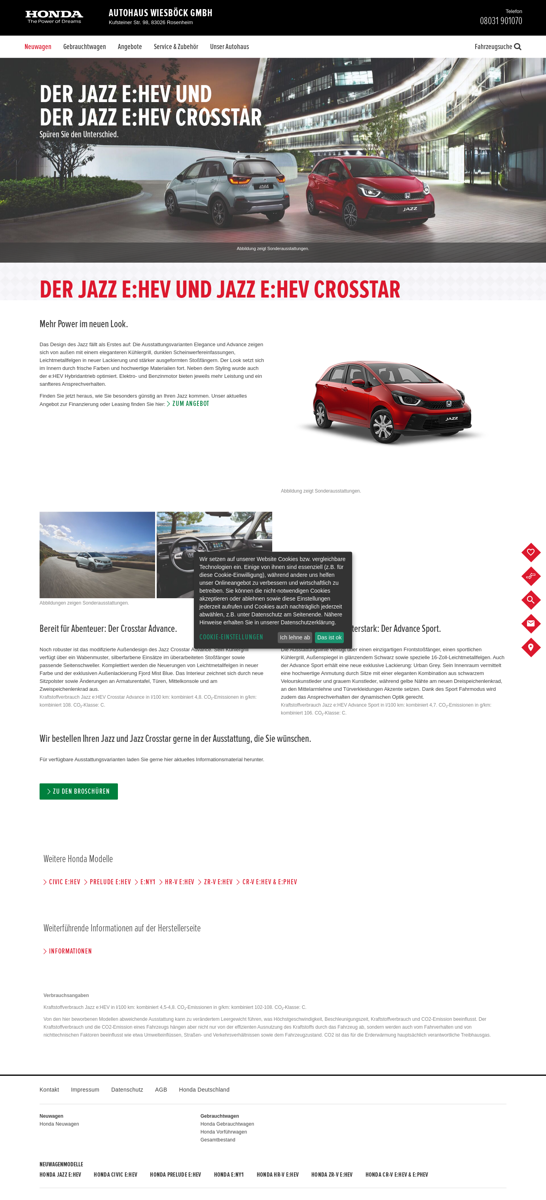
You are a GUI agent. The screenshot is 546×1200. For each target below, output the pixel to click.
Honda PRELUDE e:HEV (175, 1175)
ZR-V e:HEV (218, 882)
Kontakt (49, 1089)
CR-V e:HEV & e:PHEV (270, 882)
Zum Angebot (191, 404)
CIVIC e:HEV (64, 882)
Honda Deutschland (204, 1089)
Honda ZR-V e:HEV (332, 1175)
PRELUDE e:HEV (110, 882)
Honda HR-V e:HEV (278, 1175)
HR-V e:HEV (180, 882)
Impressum (85, 1089)
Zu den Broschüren (81, 791)
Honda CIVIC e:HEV (115, 1175)
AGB (161, 1089)
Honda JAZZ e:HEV (60, 1175)
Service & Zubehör (176, 47)
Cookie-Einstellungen (231, 637)
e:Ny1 (147, 882)
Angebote (130, 47)
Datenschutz (127, 1089)
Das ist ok (329, 637)
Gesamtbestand (218, 1140)
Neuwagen (38, 47)
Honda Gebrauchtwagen (227, 1124)
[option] (273, 160)
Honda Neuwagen (59, 1124)
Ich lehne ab (295, 637)
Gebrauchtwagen (84, 47)
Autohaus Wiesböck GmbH (161, 13)
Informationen (70, 951)
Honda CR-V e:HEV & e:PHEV (397, 1175)
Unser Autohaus (229, 47)
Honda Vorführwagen (224, 1132)
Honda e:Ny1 (229, 1175)
